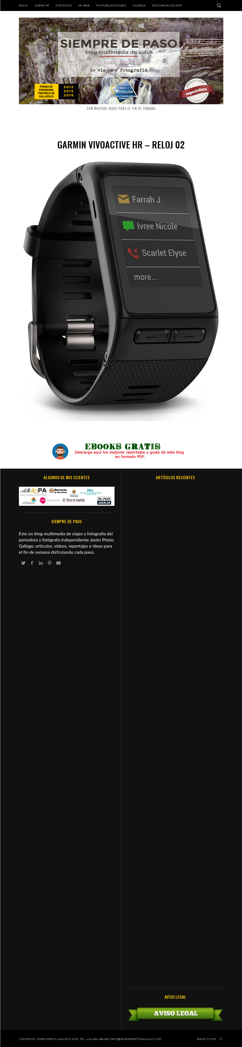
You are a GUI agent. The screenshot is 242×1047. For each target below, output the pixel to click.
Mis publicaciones (111, 5)
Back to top (210, 1039)
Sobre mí (42, 5)
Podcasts (64, 5)
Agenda (139, 5)
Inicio (23, 5)
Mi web (84, 5)
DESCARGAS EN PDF (167, 5)
